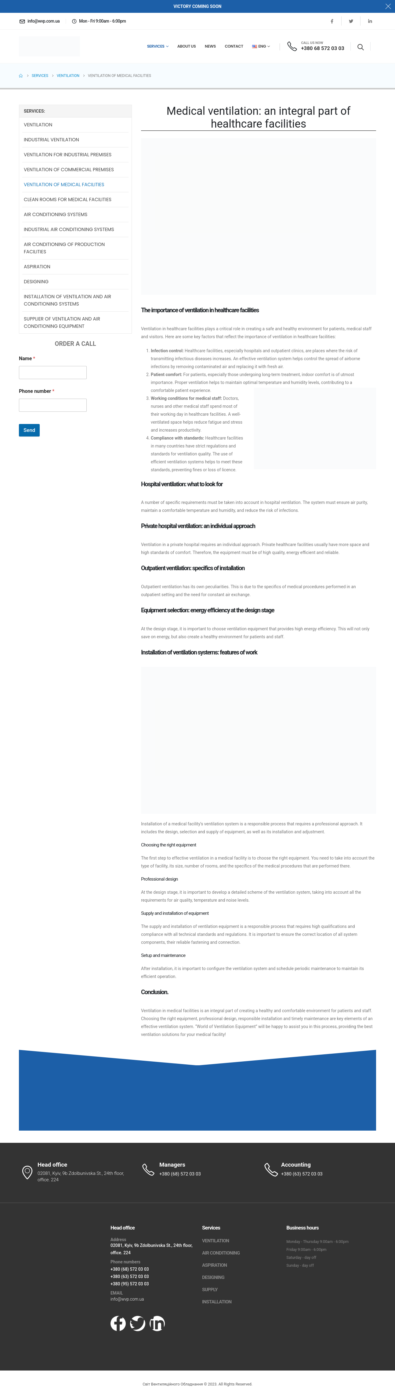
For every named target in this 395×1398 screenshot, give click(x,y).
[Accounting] (319, 1169)
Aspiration (37, 267)
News (210, 46)
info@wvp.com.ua (127, 1299)
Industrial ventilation (51, 140)
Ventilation (38, 125)
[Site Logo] (49, 46)
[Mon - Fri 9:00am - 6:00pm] (98, 21)
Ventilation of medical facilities (64, 185)
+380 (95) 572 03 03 (130, 1283)
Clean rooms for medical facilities (67, 200)
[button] (360, 47)
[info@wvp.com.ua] (39, 21)
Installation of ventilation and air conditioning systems (67, 301)
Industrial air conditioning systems (69, 230)
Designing (36, 282)
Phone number (36, 392)
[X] (351, 21)
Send (29, 431)
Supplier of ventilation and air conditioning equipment (62, 323)
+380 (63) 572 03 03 (130, 1276)
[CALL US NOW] (315, 46)
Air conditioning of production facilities (64, 248)
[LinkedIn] (370, 21)
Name (27, 359)
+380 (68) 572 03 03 (130, 1269)
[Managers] (197, 1169)
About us (186, 46)
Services (156, 46)
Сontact (234, 46)
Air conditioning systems (55, 215)
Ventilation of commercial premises (69, 170)
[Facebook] (332, 21)
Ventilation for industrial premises (67, 155)
